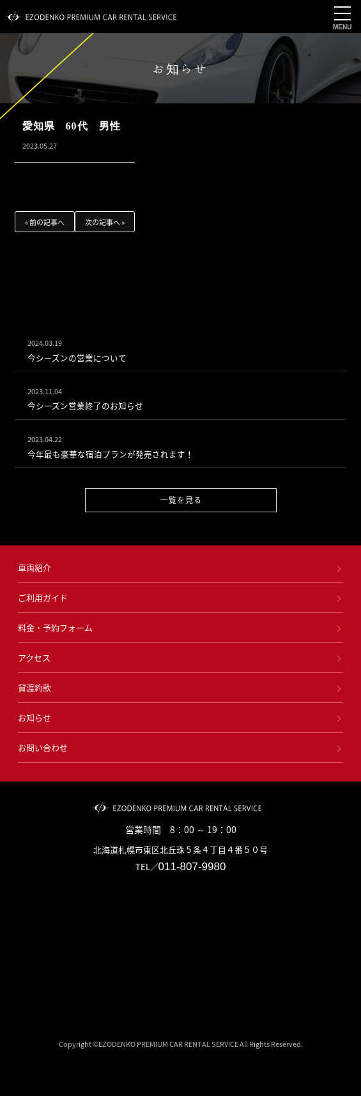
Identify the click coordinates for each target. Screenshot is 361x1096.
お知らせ (34, 717)
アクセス (34, 657)
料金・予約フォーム (55, 627)
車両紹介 (34, 567)
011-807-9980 (192, 867)
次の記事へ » (105, 222)
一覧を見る (180, 500)
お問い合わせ (43, 747)
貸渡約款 (34, 687)
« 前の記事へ (45, 222)
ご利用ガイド (43, 597)
